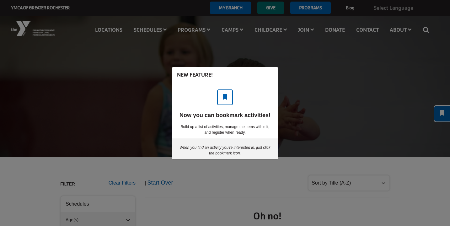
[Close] (270, 75)
